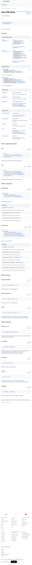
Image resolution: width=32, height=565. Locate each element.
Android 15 (3, 533)
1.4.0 (30, 149)
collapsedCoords (16, 113)
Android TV (23, 525)
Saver (3, 39)
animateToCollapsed (16, 92)
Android (2, 519)
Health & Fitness (13, 522)
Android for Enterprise (4, 521)
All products (3, 555)
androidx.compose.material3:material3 (25, 11)
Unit (6, 92)
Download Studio (14, 539)
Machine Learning (14, 521)
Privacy (12, 525)
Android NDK (13, 540)
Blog (2, 527)
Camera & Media (14, 524)
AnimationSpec (15, 41)
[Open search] (29, 1)
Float (19, 41)
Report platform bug (25, 533)
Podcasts (2, 529)
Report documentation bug (26, 534)
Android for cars (24, 524)
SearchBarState (7, 23)
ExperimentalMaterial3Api (7, 22)
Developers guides (14, 535)
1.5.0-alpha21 (29, 166)
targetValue (6, 391)
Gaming (12, 519)
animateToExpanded (10, 298)
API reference (14, 8)
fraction (14, 104)
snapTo (14, 101)
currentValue (15, 118)
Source (2, 524)
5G (11, 527)
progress (14, 128)
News (2, 525)
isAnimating (15, 124)
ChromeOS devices (25, 522)
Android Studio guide (14, 534)
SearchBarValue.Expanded (21, 106)
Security (2, 522)
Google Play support (25, 536)
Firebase (2, 552)
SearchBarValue (12, 70)
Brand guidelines (10, 559)
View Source (28, 12)
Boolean (3, 124)
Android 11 (2, 539)
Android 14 (3, 534)
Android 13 (3, 536)
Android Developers (4, 8)
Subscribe (14, 561)
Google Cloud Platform (5, 554)
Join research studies (25, 538)
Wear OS (23, 521)
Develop (9, 8)
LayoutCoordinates (5, 113)
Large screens (24, 519)
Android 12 (3, 538)
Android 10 (3, 541)
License (5, 559)
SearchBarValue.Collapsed (18, 105)
